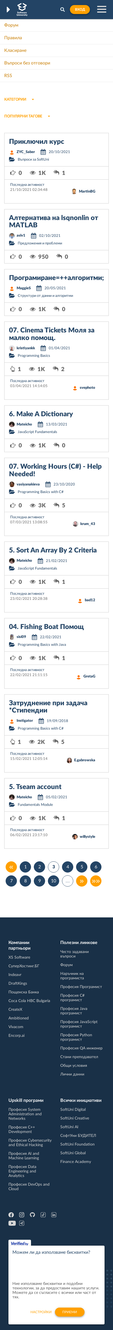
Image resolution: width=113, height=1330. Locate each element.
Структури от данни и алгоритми (45, 296)
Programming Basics (34, 356)
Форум (11, 25)
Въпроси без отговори (27, 63)
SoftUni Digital (73, 1110)
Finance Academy (75, 1162)
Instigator (25, 721)
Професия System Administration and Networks (25, 1114)
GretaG (89, 676)
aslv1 (21, 235)
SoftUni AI (69, 1127)
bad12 (90, 600)
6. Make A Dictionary (41, 414)
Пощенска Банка (23, 992)
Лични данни (72, 1074)
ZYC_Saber (26, 152)
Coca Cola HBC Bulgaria (29, 1001)
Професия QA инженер (81, 1048)
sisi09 (21, 637)
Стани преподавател (79, 1057)
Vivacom (15, 1027)
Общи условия (73, 1066)
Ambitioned (18, 1018)
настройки (41, 1315)
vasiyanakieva (28, 484)
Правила (13, 38)
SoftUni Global (73, 1153)
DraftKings (17, 984)
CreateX (15, 1010)
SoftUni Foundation (77, 1144)
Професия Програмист (81, 987)
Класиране (15, 50)
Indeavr (14, 975)
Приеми (69, 1315)
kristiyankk (26, 348)
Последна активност (27, 185)
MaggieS (24, 288)
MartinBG (87, 191)
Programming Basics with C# (41, 492)
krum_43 (87, 524)
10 (53, 881)
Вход (80, 9)
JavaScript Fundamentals (37, 432)
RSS (8, 75)
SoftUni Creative (74, 1118)
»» (96, 881)
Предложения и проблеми (40, 243)
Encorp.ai (16, 1036)
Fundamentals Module (35, 805)
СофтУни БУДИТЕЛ (78, 1136)
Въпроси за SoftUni (33, 159)
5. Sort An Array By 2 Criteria (53, 550)
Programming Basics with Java (42, 645)
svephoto (87, 388)
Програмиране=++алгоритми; (56, 278)
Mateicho (24, 424)
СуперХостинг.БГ (23, 966)
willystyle (87, 837)
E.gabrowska (84, 760)
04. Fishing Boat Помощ (46, 627)
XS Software (19, 957)
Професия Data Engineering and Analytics (22, 1171)
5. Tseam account (35, 787)
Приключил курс (36, 141)
